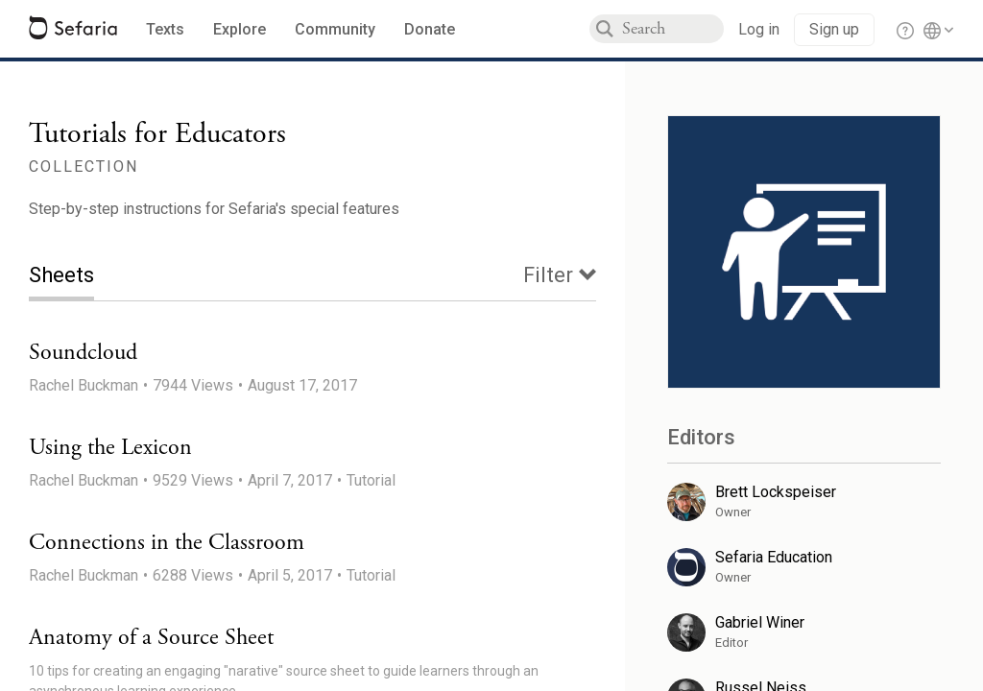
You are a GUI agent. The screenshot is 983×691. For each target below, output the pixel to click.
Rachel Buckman (83, 385)
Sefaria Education (773, 557)
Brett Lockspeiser (775, 492)
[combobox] (673, 28)
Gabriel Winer (759, 622)
